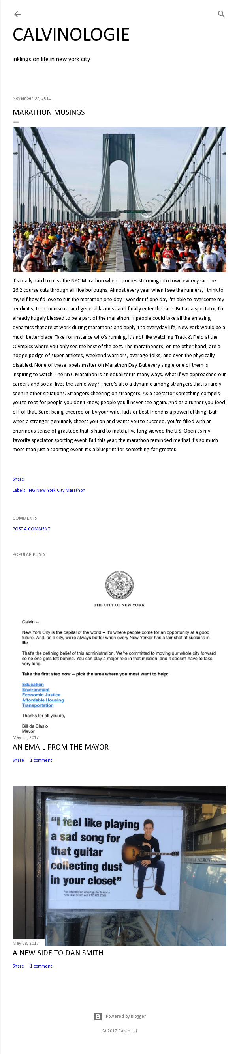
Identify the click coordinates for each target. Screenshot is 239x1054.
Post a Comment (31, 529)
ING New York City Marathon (56, 490)
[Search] (221, 13)
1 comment (41, 760)
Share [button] (18, 479)
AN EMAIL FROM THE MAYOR (61, 748)
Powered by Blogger (119, 1016)
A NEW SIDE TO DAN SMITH (58, 953)
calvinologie (71, 36)
